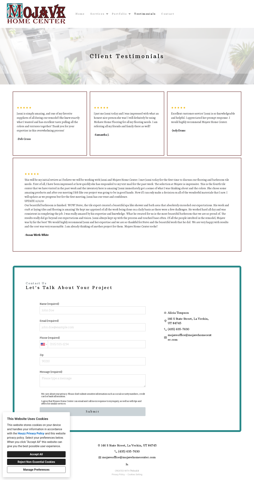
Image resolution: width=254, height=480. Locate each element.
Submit (92, 411)
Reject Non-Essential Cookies (36, 462)
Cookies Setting (135, 474)
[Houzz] (127, 464)
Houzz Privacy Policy (31, 433)
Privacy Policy (118, 474)
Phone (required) (93, 342)
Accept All (36, 454)
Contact (167, 13)
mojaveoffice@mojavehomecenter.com (189, 337)
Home (80, 13)
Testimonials (145, 13)
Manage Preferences (36, 469)
